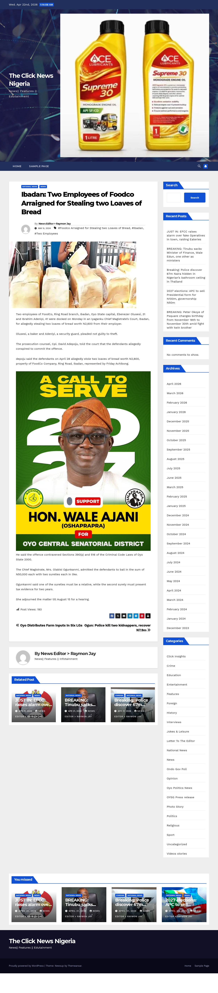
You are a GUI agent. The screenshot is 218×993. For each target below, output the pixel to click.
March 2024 (175, 600)
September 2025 (178, 449)
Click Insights (176, 656)
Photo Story (175, 806)
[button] (199, 166)
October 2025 (176, 440)
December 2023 (178, 628)
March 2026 (175, 393)
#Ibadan (137, 228)
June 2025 (174, 477)
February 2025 (177, 496)
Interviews (174, 722)
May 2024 (173, 581)
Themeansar (75, 965)
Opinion (172, 778)
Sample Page (39, 166)
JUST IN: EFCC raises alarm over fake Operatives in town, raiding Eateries (186, 235)
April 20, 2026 (178, 911)
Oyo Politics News (179, 788)
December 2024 (178, 515)
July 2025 (173, 468)
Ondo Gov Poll (177, 769)
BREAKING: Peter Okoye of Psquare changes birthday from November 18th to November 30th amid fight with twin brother (185, 319)
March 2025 (175, 487)
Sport (171, 835)
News (43, 187)
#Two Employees (46, 233)
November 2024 (178, 524)
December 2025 (178, 421)
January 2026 (176, 412)
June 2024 (174, 571)
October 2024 (176, 534)
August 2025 (175, 459)
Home (17, 166)
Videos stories (177, 853)
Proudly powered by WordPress (26, 965)
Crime (171, 665)
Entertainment (177, 684)
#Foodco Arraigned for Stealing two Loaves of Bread (94, 228)
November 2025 (178, 430)
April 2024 (174, 590)
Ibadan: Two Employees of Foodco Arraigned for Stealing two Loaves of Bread (81, 203)
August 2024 (175, 553)
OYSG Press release (180, 797)
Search (172, 185)
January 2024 (176, 618)
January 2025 (176, 506)
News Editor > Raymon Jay (55, 223)
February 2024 (177, 609)
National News (29, 187)
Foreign (119, 695)
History (172, 712)
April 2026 (174, 383)
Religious (173, 825)
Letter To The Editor (181, 741)
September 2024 (178, 543)
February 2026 (177, 402)
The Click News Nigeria (42, 941)
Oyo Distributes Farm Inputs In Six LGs (49, 625)
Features (173, 694)
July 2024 (173, 562)
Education (174, 675)
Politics (172, 816)
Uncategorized (177, 844)
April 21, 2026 (28, 911)
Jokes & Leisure (178, 731)
